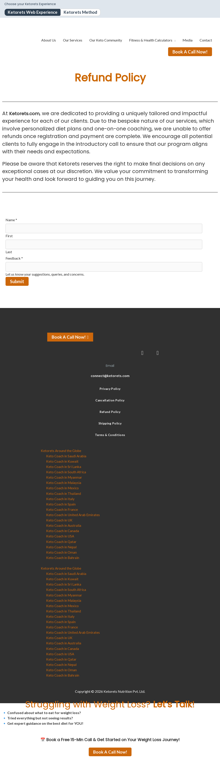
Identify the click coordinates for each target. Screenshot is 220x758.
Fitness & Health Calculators (150, 40)
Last (9, 252)
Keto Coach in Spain (61, 504)
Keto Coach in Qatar (61, 541)
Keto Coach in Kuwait (62, 461)
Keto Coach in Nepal (61, 547)
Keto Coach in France (62, 509)
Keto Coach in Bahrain (63, 557)
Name (11, 220)
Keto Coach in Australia (64, 525)
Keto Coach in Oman (61, 552)
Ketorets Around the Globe (61, 451)
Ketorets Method (83, 12)
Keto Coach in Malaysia (64, 483)
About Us (48, 40)
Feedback (14, 259)
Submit (17, 281)
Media (187, 40)
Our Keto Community (105, 40)
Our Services (72, 40)
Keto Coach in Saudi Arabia (66, 456)
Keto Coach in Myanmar (64, 477)
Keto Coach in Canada (63, 531)
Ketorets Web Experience (34, 12)
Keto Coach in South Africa (66, 472)
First (9, 236)
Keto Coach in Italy (60, 499)
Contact (206, 40)
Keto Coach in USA (60, 536)
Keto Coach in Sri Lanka (64, 467)
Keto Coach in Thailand (63, 493)
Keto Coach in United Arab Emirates (73, 515)
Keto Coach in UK (59, 520)
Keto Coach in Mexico (63, 488)
